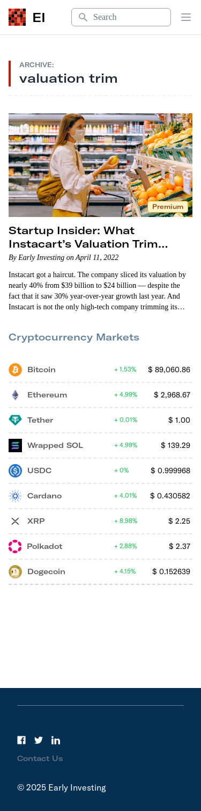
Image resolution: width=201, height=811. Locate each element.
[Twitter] (38, 740)
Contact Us (40, 758)
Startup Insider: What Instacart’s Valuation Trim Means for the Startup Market (95, 243)
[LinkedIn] (55, 740)
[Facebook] (21, 740)
